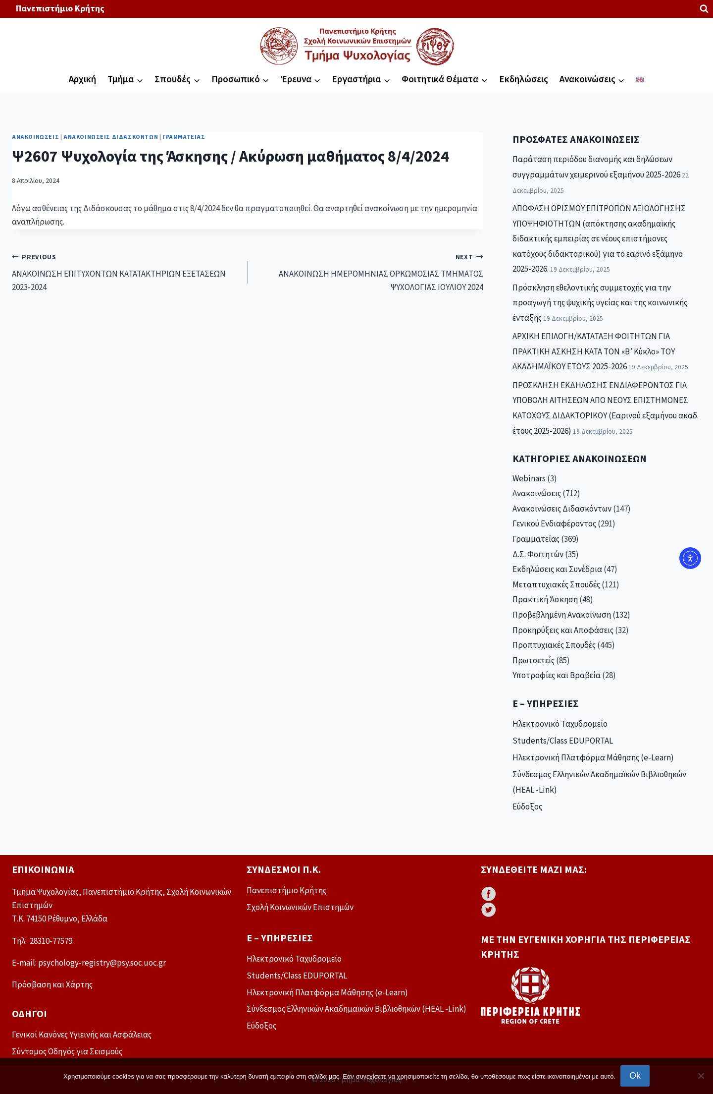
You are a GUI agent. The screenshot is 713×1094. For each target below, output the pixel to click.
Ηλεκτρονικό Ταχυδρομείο (560, 724)
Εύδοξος (527, 807)
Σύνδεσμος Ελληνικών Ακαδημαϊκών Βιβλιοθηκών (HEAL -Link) (599, 782)
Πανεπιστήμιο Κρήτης (60, 8)
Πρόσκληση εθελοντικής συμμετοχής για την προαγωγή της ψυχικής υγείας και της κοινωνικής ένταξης (599, 303)
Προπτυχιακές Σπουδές (554, 645)
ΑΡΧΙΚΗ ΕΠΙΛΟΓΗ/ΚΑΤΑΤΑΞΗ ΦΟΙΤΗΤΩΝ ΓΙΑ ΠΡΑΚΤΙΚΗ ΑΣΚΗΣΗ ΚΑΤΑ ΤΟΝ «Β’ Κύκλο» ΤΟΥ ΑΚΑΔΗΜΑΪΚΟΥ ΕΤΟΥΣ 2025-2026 (593, 352)
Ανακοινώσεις (35, 137)
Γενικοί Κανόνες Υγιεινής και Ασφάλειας (82, 1035)
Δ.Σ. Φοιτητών (537, 555)
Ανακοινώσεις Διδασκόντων (110, 137)
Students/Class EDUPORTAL (562, 741)
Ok (635, 1076)
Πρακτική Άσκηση (545, 600)
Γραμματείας (183, 137)
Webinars (529, 479)
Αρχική (82, 79)
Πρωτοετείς (533, 661)
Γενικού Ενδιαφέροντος (554, 524)
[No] (701, 1076)
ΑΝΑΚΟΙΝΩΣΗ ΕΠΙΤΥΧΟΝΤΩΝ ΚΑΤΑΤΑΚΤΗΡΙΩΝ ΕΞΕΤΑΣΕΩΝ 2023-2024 (125, 272)
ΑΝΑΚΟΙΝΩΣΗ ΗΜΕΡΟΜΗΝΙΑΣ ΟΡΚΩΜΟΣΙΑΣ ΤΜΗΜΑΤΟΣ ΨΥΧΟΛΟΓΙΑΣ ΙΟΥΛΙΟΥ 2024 (369, 272)
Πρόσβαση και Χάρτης (52, 985)
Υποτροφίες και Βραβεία (556, 676)
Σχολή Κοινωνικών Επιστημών (300, 908)
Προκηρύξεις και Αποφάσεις (562, 630)
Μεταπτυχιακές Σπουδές (556, 585)
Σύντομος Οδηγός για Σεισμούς (67, 1052)
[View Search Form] (704, 9)
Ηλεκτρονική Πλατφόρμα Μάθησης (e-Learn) (593, 758)
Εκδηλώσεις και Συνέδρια (557, 570)
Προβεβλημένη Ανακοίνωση (561, 615)
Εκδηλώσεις (523, 79)
